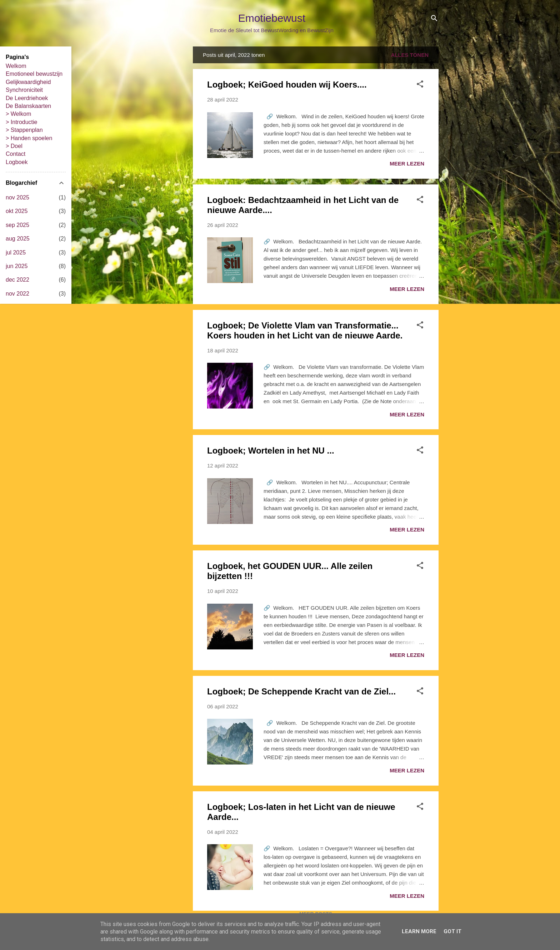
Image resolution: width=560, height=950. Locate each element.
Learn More (419, 931)
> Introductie (22, 122)
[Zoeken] (434, 19)
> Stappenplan (24, 130)
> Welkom (18, 114)
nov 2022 (17, 294)
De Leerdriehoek (27, 98)
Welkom (16, 66)
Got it (452, 931)
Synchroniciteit (24, 90)
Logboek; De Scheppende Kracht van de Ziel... (301, 691)
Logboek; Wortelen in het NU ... (270, 450)
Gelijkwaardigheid (28, 82)
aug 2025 (18, 239)
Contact (15, 154)
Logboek (17, 162)
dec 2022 (17, 280)
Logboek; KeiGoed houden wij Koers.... (287, 84)
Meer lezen (407, 163)
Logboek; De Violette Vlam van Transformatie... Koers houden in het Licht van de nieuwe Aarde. (304, 330)
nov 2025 (17, 197)
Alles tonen (410, 55)
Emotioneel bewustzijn (34, 74)
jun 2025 (17, 266)
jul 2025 (16, 252)
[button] (420, 85)
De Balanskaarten (28, 106)
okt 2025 (17, 211)
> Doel (14, 146)
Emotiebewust (271, 18)
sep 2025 (17, 225)
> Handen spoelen (29, 138)
